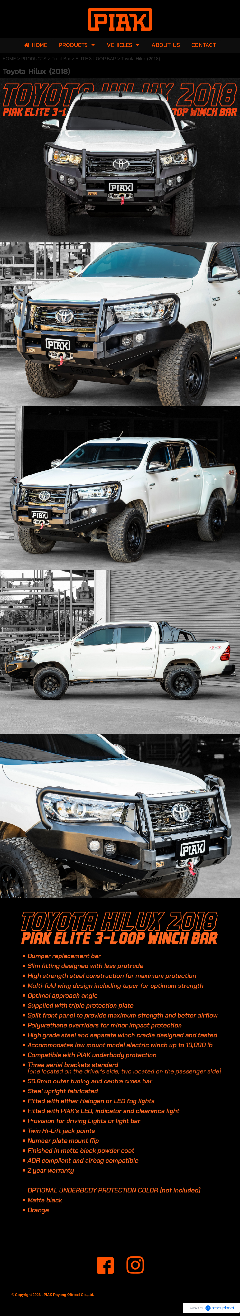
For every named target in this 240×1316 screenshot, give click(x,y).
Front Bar (60, 58)
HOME (9, 58)
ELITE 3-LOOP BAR (96, 58)
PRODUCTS (34, 58)
